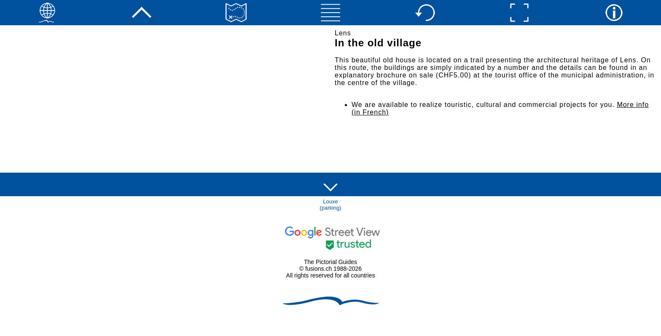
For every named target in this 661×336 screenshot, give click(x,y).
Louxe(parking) (330, 204)
